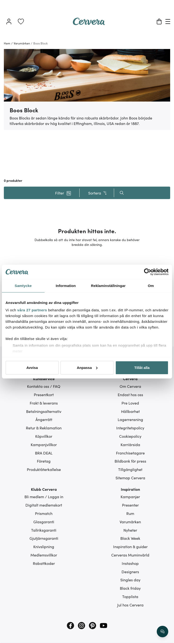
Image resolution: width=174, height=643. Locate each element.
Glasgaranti (43, 521)
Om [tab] (151, 286)
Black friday (130, 588)
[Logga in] (8, 21)
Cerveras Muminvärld (130, 554)
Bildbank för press (130, 461)
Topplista (130, 596)
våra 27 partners (32, 310)
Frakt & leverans (44, 402)
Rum (130, 513)
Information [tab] (66, 286)
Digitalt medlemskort (43, 505)
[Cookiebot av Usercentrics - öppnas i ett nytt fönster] (147, 272)
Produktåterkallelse (44, 469)
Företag (44, 461)
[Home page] (89, 23)
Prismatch (43, 513)
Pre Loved (130, 402)
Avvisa (32, 368)
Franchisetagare (130, 452)
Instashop (130, 563)
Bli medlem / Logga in (43, 496)
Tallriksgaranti (43, 530)
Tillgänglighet (130, 469)
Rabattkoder (44, 563)
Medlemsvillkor (43, 554)
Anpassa (87, 368)
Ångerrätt (43, 419)
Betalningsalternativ (43, 411)
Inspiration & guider (130, 546)
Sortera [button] (97, 193)
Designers (130, 571)
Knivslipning (43, 546)
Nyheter (130, 530)
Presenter (130, 505)
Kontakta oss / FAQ (43, 386)
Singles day (130, 579)
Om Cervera (130, 386)
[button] (63, 193)
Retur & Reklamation (44, 427)
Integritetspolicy (130, 427)
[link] (21, 21)
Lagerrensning (130, 419)
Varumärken (130, 521)
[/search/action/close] (162, 631)
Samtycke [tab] (23, 286)
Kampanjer (130, 496)
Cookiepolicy (130, 436)
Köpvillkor (43, 436)
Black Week (130, 538)
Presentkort (44, 394)
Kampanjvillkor (44, 444)
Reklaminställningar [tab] (108, 286)
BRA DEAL (43, 452)
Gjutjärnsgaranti (43, 538)
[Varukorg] (159, 21)
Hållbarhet (130, 411)
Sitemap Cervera (130, 477)
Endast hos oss (130, 394)
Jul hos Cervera (130, 604)
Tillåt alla (142, 368)
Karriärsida (130, 444)
